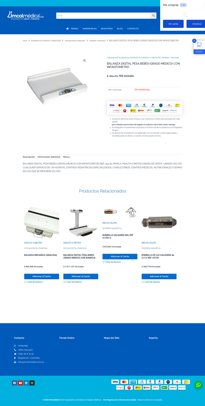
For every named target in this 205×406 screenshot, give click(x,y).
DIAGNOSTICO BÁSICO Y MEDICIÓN (49, 40)
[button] (84, 64)
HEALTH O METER (33, 247)
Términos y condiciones (161, 352)
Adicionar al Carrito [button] (42, 282)
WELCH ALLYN (109, 227)
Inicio (25, 40)
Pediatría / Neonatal (108, 40)
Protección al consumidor (162, 366)
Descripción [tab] (29, 160)
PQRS (107, 356)
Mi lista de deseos (69, 357)
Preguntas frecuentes (160, 361)
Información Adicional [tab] (51, 160)
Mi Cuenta (65, 352)
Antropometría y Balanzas (82, 40)
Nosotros (109, 352)
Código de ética (157, 357)
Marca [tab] (69, 160)
